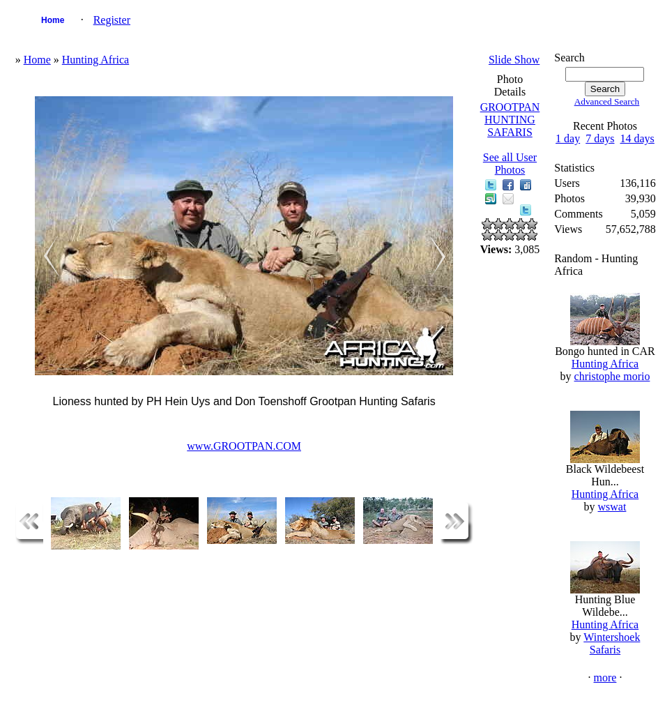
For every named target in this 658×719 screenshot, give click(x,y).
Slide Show (514, 60)
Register (111, 20)
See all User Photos (510, 163)
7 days (600, 138)
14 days (637, 138)
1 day (568, 138)
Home (52, 20)
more (605, 677)
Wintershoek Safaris (611, 643)
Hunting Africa (95, 60)
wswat (612, 507)
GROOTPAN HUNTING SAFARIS (510, 119)
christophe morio (612, 376)
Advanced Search (607, 101)
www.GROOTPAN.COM (244, 446)
